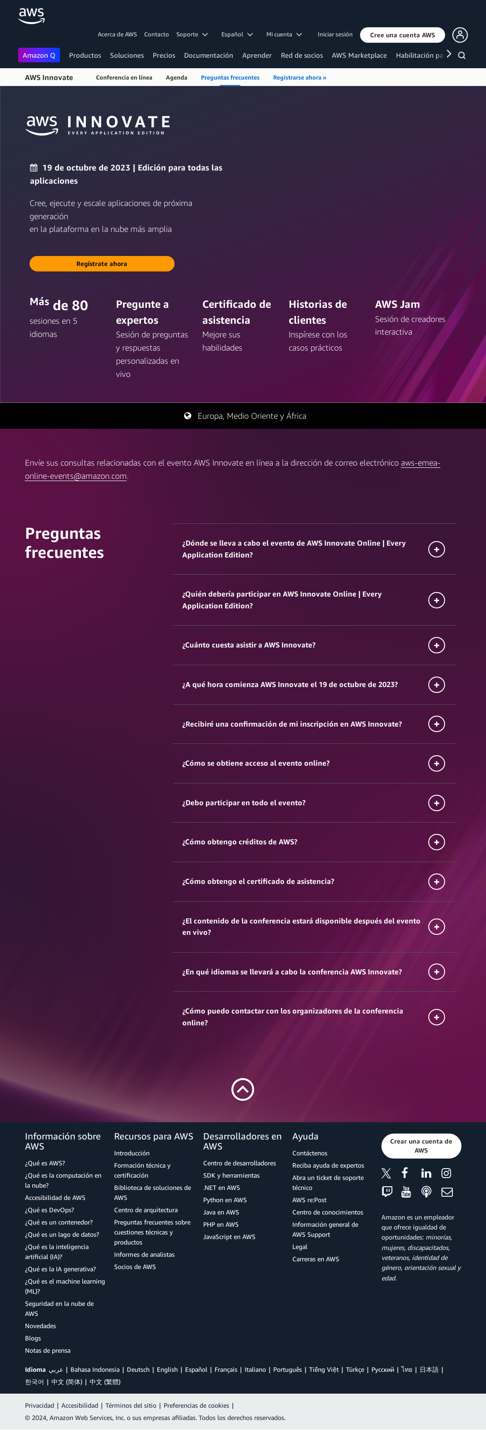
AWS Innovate (49, 77)
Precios (164, 55)
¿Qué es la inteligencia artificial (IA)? (57, 1251)
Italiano (255, 1369)
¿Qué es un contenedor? (59, 1222)
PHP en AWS (221, 1224)
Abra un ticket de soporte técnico (328, 1182)
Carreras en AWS (315, 1259)
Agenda (176, 77)
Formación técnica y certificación (142, 1170)
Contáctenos (309, 1153)
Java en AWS (221, 1212)
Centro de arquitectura (146, 1210)
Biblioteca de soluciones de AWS (152, 1192)
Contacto (156, 34)
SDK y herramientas (231, 1175)
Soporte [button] (192, 34)
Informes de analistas (144, 1254)
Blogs (33, 1338)
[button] (402, 35)
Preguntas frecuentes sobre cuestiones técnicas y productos (152, 1232)
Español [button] (237, 34)
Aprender (257, 55)
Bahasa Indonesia (95, 1369)
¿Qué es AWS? (45, 1163)
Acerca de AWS (117, 34)
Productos (85, 55)
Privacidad (39, 1405)
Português (287, 1369)
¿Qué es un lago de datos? (62, 1234)
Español (196, 1369)
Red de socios (302, 55)
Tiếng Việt (324, 1369)
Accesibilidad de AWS (55, 1197)
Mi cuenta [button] (284, 34)
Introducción (132, 1153)
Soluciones (127, 55)
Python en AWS (225, 1200)
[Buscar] (463, 56)
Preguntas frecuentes (230, 77)
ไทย (406, 1369)
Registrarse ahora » (299, 77)
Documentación (208, 55)
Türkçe (355, 1369)
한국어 (34, 1381)
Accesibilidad (79, 1405)
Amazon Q (39, 55)
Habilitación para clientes (435, 55)
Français (226, 1369)
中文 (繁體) (105, 1381)
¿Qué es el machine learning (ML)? (65, 1286)
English (167, 1369)
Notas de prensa (47, 1350)
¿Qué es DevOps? (49, 1210)
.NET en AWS (221, 1187)
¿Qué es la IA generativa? (60, 1269)
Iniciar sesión (335, 34)
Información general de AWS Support (325, 1229)
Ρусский (382, 1369)
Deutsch (138, 1369)
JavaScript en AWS (229, 1236)
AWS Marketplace (359, 55)
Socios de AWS (135, 1266)
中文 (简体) (66, 1381)
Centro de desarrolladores (239, 1163)
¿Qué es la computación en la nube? (63, 1180)
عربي (56, 1369)
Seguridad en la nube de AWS (59, 1308)
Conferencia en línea (124, 77)
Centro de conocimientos (327, 1212)
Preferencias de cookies (196, 1405)
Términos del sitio (130, 1405)
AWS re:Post (309, 1200)
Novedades (40, 1326)
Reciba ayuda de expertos (328, 1165)
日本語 (429, 1369)
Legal (299, 1246)
